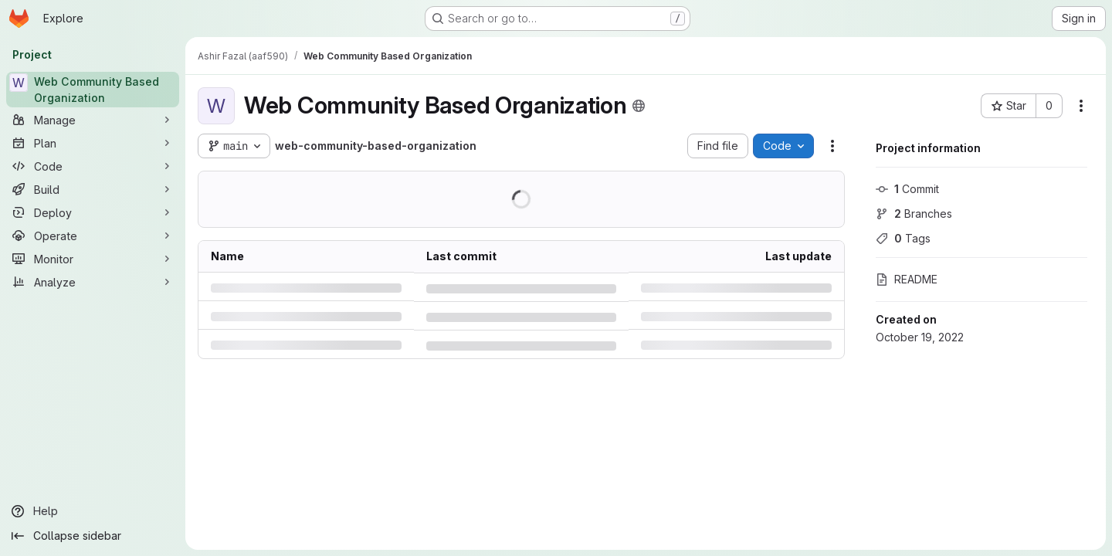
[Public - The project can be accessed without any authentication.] (638, 106)
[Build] (92, 189)
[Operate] (92, 235)
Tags (903, 238)
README (906, 279)
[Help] (92, 511)
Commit (907, 188)
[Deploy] (92, 212)
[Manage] (92, 120)
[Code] (92, 166)
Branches (914, 213)
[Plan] (92, 143)
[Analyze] (92, 282)
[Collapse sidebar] (92, 536)
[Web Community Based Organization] (92, 89)
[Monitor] (92, 259)
